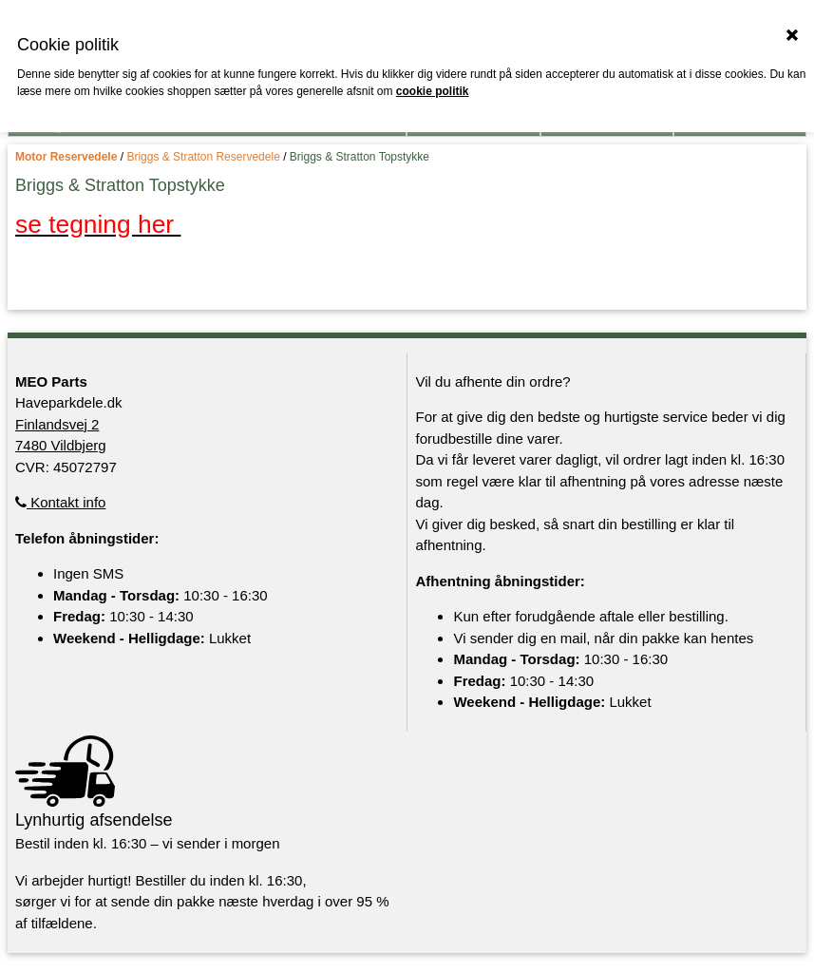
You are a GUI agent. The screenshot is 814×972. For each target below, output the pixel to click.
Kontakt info (60, 502)
